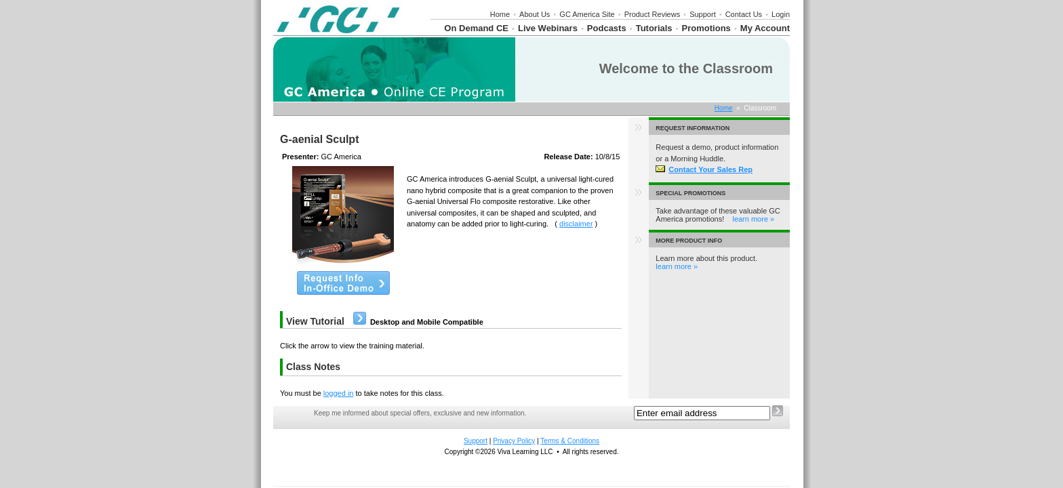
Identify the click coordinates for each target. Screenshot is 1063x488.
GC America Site (586, 14)
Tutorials (654, 28)
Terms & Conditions (569, 441)
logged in (338, 393)
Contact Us (743, 14)
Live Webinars (548, 28)
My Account (765, 28)
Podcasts (606, 28)
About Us (534, 14)
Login (780, 14)
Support (702, 14)
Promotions (706, 28)
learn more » (753, 219)
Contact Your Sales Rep (704, 169)
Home (500, 14)
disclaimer (576, 224)
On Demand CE (476, 28)
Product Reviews (652, 14)
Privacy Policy (514, 441)
